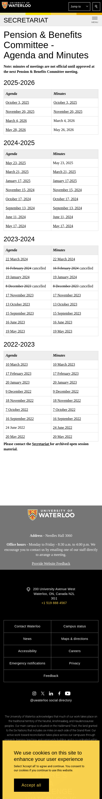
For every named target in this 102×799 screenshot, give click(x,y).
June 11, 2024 (16, 217)
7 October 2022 (17, 410)
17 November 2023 (20, 295)
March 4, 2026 (16, 121)
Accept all (31, 785)
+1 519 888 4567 (54, 603)
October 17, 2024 (18, 199)
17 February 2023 (18, 373)
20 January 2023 (18, 383)
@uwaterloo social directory (51, 700)
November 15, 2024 (20, 190)
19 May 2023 (15, 331)
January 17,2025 (65, 181)
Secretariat (41, 444)
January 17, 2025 (18, 181)
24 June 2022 (62, 428)
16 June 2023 (15, 322)
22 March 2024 (17, 259)
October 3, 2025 (17, 103)
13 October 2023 (18, 304)
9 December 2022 (18, 391)
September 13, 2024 (20, 208)
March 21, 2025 (17, 172)
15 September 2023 (20, 313)
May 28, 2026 (16, 130)
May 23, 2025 (16, 163)
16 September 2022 (20, 419)
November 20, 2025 (20, 111)
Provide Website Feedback (51, 563)
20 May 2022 (15, 437)
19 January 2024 (18, 277)
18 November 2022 (20, 400)
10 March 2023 (17, 364)
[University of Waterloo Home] (16, 6)
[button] (79, 6)
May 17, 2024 (16, 226)
